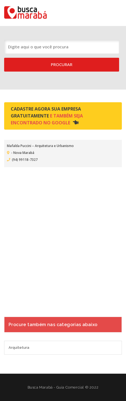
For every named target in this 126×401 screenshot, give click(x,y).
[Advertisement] (63, 238)
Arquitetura (19, 347)
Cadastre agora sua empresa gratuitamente (47, 116)
